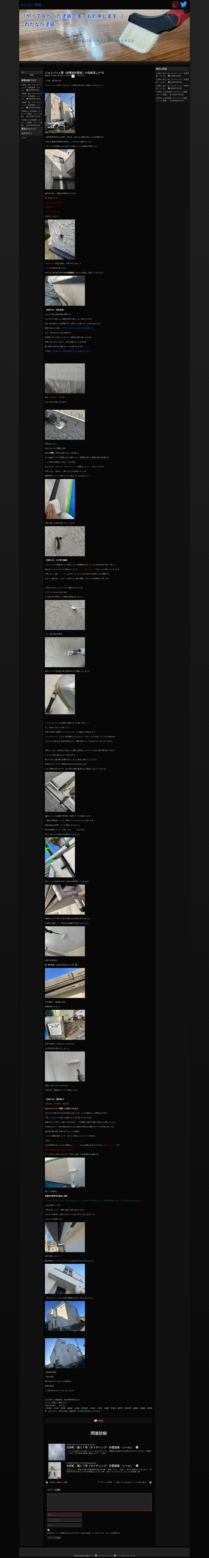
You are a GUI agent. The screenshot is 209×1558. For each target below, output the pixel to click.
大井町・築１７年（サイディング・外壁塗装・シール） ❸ (31, 94)
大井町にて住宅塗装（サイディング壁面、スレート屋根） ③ (31, 129)
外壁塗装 (105, 64)
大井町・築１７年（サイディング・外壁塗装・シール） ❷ (31, 103)
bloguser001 (90, 1452)
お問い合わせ (139, 64)
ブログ (105, 70)
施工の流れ (88, 64)
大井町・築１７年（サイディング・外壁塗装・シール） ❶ (31, 112)
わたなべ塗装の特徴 (71, 64)
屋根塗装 (122, 64)
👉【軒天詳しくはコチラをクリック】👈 (61, 972)
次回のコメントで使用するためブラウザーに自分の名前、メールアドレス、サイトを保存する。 (84, 1540)
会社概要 (155, 64)
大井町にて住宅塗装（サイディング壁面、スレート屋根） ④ (31, 121)
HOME (53, 64)
